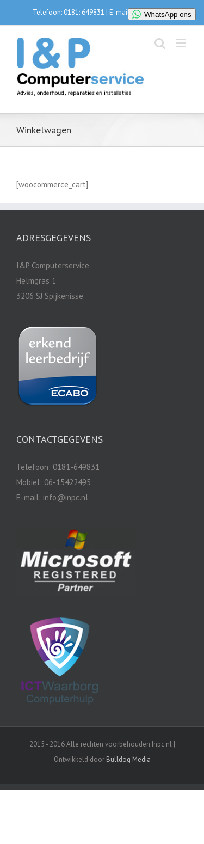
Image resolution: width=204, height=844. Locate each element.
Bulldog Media (128, 759)
